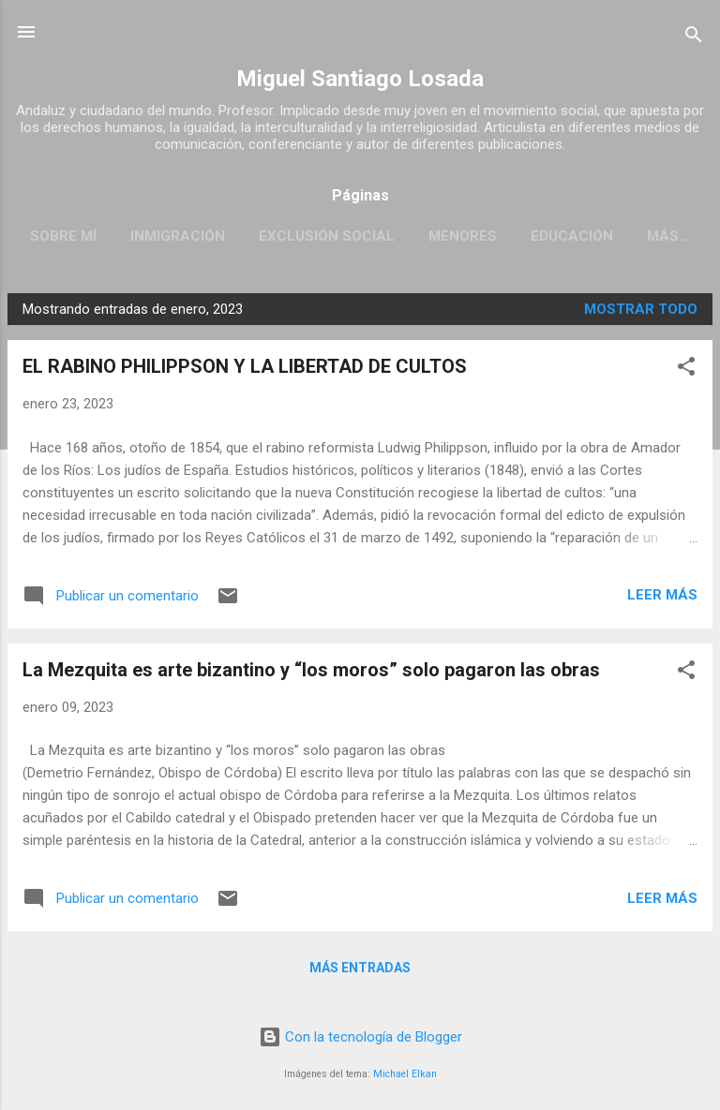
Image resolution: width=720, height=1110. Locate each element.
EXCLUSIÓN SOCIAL (327, 236)
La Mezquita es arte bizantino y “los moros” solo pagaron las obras (311, 670)
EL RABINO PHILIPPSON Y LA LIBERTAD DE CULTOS (244, 366)
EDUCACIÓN (572, 236)
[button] (686, 369)
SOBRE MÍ (63, 236)
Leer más (662, 594)
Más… (668, 236)
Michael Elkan (405, 1074)
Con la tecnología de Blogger (360, 1037)
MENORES (462, 236)
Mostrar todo (641, 309)
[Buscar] (693, 38)
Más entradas (360, 967)
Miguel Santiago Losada (360, 79)
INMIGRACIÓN (177, 236)
